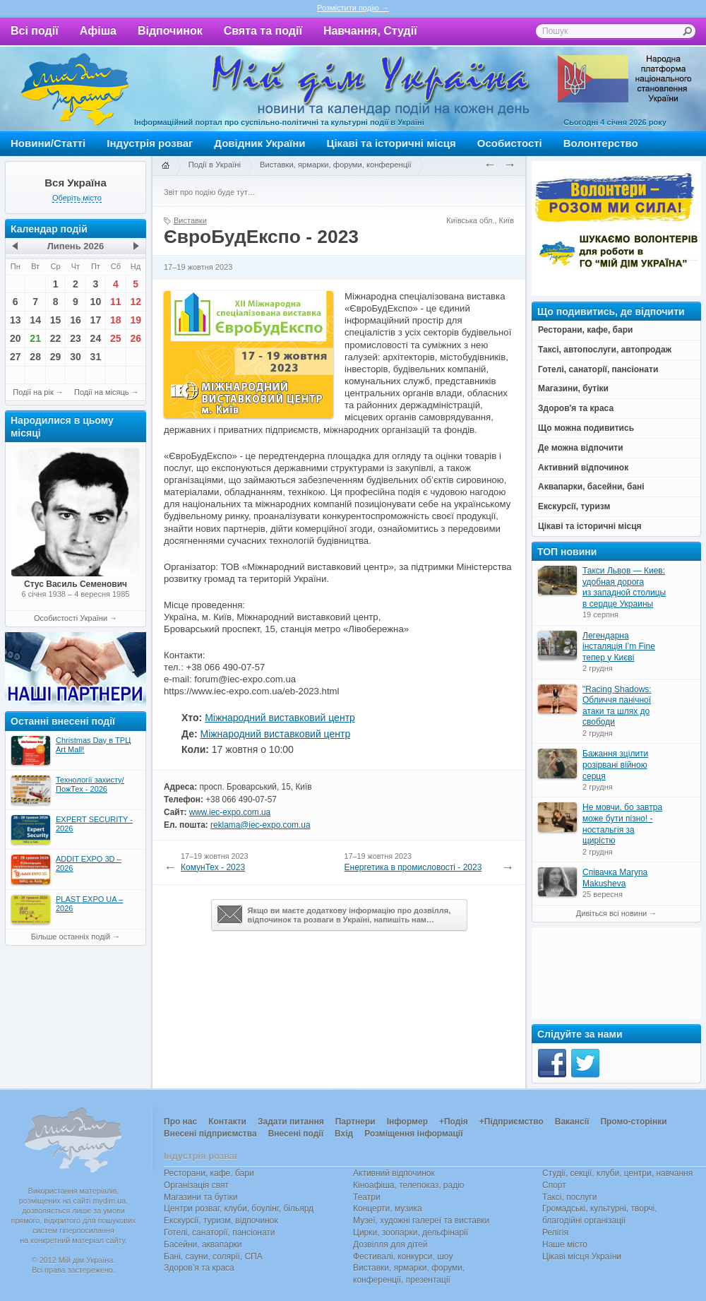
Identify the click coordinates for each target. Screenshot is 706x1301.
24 (96, 338)
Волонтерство (600, 143)
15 (55, 320)
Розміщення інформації (413, 1134)
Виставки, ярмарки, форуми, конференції (336, 164)
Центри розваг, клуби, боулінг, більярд (238, 1208)
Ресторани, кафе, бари (209, 1173)
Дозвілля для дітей (390, 1244)
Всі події (35, 31)
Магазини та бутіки (200, 1197)
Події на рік (33, 392)
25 (115, 338)
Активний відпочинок (394, 1173)
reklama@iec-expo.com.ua (260, 825)
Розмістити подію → (353, 8)
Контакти (227, 1122)
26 (135, 338)
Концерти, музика (387, 1208)
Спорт (554, 1185)
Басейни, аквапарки (203, 1244)
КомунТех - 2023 (213, 867)
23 (75, 338)
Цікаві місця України (581, 1256)
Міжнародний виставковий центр (280, 717)
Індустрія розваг (150, 143)
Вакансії (572, 1122)
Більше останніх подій (70, 936)
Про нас (180, 1122)
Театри (367, 1197)
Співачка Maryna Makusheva (614, 878)
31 (96, 356)
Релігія (555, 1232)
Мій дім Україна (74, 89)
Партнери (355, 1122)
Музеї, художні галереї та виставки (421, 1220)
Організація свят (196, 1185)
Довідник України (259, 143)
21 (35, 338)
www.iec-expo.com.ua (230, 812)
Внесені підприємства (210, 1134)
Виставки (190, 220)
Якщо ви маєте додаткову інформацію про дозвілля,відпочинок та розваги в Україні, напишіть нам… (334, 914)
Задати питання (291, 1122)
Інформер (407, 1122)
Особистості (509, 143)
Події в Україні (215, 164)
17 (96, 320)
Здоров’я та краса (199, 1268)
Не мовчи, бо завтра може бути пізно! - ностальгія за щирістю (622, 823)
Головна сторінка (165, 166)
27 (15, 356)
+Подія (453, 1122)
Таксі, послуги (569, 1197)
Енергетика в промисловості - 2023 (413, 867)
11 (115, 301)
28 (35, 356)
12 (135, 301)
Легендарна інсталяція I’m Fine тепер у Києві (618, 647)
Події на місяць (101, 392)
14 (35, 320)
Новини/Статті (48, 143)
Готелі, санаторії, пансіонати (219, 1232)
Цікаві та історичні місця (391, 143)
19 (135, 320)
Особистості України (70, 618)
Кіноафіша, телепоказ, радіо (409, 1185)
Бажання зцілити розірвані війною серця (615, 764)
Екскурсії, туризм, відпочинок (221, 1220)
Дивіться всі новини (611, 913)
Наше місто (564, 1244)
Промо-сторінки (633, 1122)
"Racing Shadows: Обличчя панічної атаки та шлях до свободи (617, 705)
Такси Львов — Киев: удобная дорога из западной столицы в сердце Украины (624, 587)
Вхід (344, 1134)
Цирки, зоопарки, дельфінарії (410, 1232)
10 (96, 301)
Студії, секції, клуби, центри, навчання (617, 1173)
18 (115, 320)
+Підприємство (511, 1122)
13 (15, 320)
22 (55, 338)
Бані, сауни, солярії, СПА (213, 1256)
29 (55, 356)
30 (75, 356)
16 (75, 320)
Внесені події (295, 1134)
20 (15, 338)
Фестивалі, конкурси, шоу (403, 1256)
